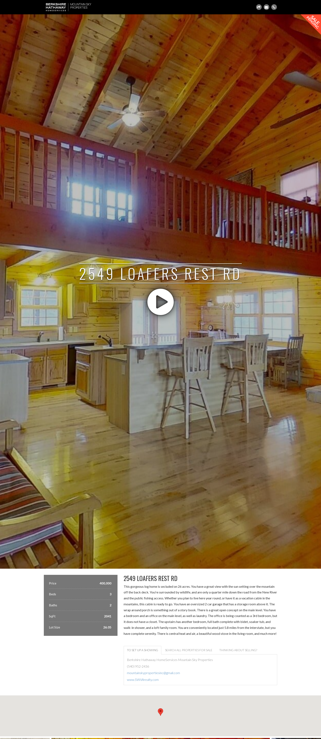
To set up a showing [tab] (142, 650)
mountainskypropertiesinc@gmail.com (153, 673)
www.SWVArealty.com (143, 679)
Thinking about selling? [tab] (238, 650)
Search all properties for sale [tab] (188, 650)
